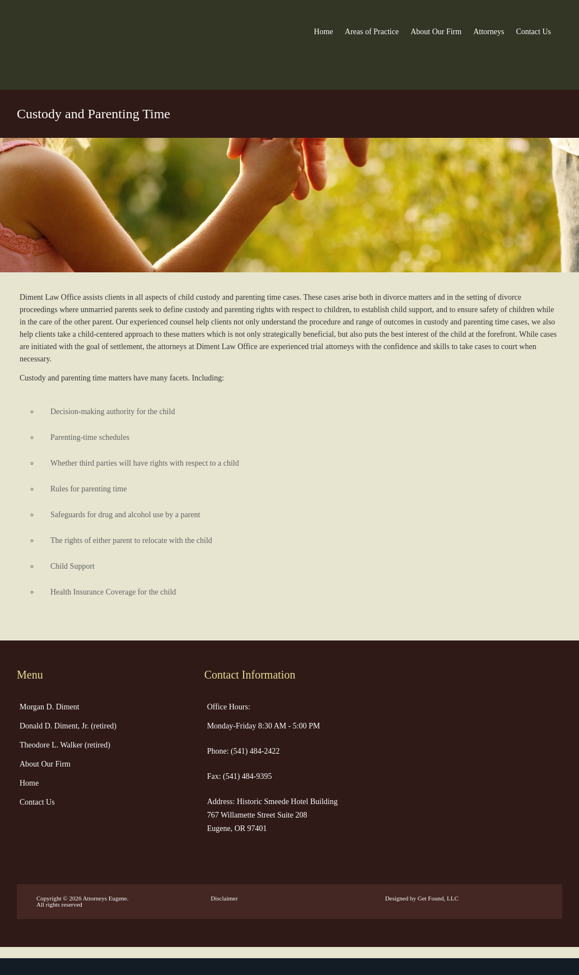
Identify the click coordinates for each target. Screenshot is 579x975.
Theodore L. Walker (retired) (65, 745)
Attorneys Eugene (105, 898)
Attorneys (488, 31)
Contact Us (533, 31)
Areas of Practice (372, 31)
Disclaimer (224, 898)
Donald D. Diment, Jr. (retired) (68, 726)
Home (323, 31)
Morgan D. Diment (50, 707)
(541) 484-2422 (254, 751)
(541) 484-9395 (246, 776)
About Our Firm (435, 31)
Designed (397, 898)
